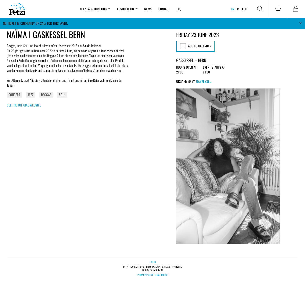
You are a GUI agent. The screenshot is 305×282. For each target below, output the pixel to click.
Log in (153, 262)
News (148, 8)
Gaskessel (203, 81)
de (242, 8)
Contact (164, 8)
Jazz (30, 94)
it (246, 8)
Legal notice (161, 274)
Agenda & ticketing (95, 8)
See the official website (24, 105)
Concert (14, 94)
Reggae (46, 94)
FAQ (179, 8)
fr (237, 8)
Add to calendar (195, 46)
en (232, 8)
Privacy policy (145, 274)
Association (127, 8)
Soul (62, 94)
